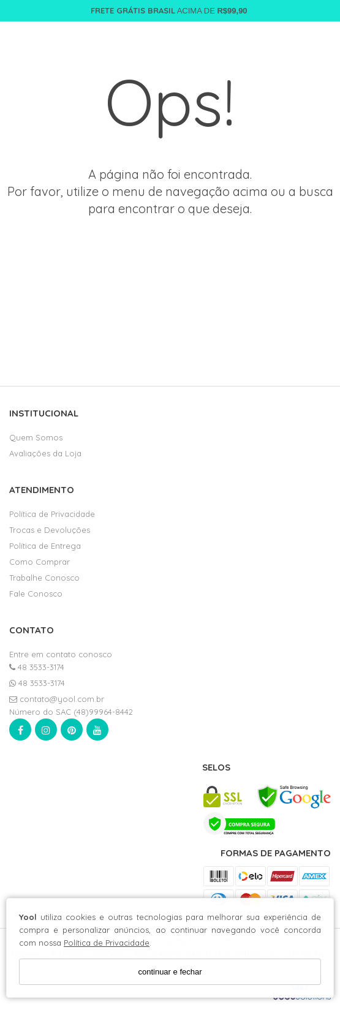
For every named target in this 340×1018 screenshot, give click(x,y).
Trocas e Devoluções (49, 530)
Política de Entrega (45, 546)
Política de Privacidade (106, 943)
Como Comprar (39, 562)
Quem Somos (35, 437)
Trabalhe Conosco (44, 578)
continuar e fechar (170, 971)
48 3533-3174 (36, 667)
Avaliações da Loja (45, 453)
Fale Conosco (35, 593)
